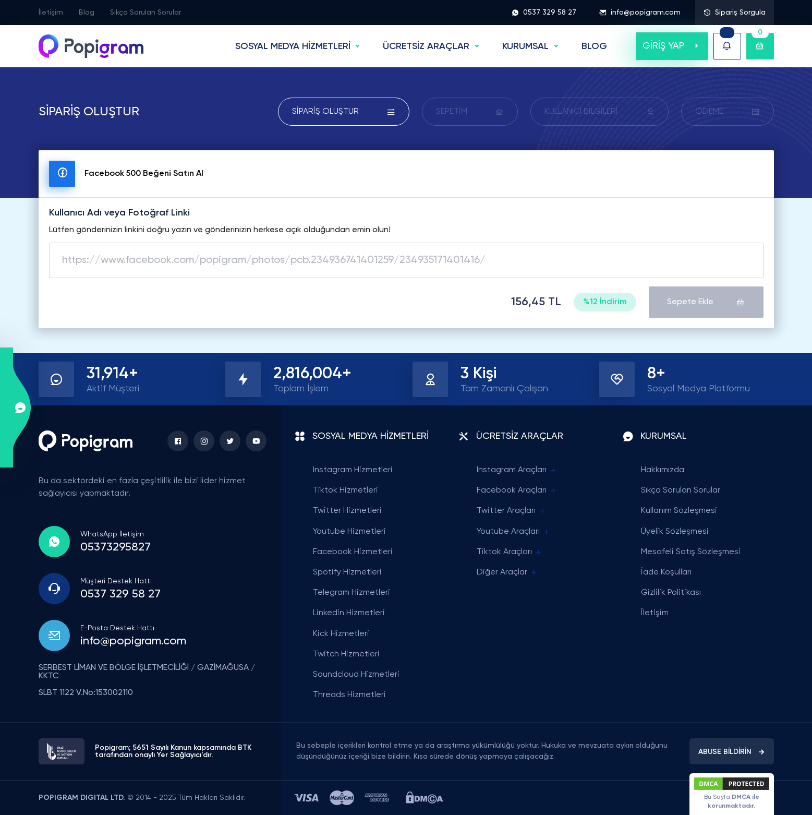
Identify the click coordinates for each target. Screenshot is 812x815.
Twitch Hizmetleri (346, 654)
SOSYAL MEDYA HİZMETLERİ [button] (292, 46)
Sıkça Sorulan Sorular (145, 12)
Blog (86, 12)
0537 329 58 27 (544, 12)
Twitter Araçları (512, 511)
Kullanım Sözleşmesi (679, 511)
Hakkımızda (662, 470)
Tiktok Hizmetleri (345, 490)
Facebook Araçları (517, 491)
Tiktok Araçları (510, 552)
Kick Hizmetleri (341, 634)
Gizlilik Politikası (671, 593)
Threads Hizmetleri (349, 695)
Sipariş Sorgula (735, 12)
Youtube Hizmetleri (349, 532)
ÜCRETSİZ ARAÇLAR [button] (426, 46)
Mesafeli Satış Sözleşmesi (691, 552)
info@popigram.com (640, 12)
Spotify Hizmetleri (347, 572)
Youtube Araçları (514, 532)
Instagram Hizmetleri (353, 470)
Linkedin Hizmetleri (349, 613)
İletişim (51, 12)
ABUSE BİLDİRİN (731, 752)
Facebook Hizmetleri (353, 552)
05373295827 (115, 547)
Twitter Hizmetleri (347, 511)
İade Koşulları (666, 572)
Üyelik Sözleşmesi (675, 532)
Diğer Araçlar (507, 572)
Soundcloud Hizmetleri (356, 674)
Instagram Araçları (517, 470)
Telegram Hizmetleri (351, 593)
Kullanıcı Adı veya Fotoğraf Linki (119, 213)
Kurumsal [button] (525, 46)
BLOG (594, 46)
